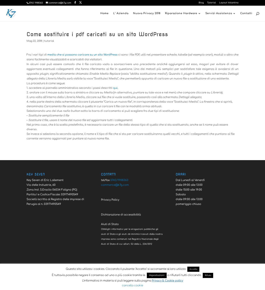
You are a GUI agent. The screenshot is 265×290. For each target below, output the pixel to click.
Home (104, 13)
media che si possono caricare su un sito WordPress (82, 54)
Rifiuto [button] (208, 275)
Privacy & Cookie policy (167, 280)
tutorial (49, 41)
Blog (201, 3)
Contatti (246, 13)
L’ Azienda (120, 13)
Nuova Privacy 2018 (146, 13)
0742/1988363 (119, 180)
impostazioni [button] (157, 275)
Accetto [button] (193, 269)
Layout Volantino (228, 3)
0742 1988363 (36, 3)
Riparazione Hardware (181, 13)
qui (115, 88)
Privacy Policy (110, 199)
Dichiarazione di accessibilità (121, 214)
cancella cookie (132, 285)
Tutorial (211, 3)
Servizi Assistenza (218, 13)
